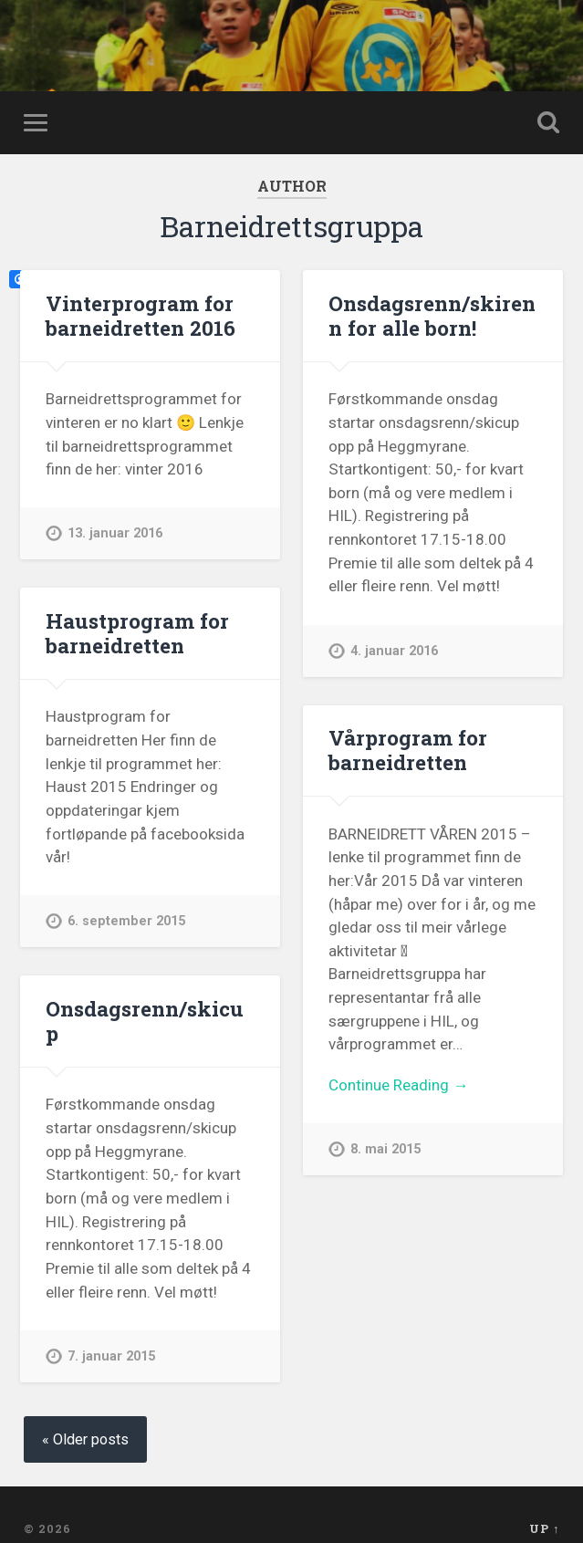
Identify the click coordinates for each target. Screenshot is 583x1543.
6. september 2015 (126, 921)
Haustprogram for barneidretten (137, 633)
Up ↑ (544, 1528)
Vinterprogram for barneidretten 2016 (140, 315)
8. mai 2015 (385, 1149)
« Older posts (85, 1439)
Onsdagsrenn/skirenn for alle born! (432, 315)
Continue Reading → (398, 1085)
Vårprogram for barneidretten (407, 750)
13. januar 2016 (115, 533)
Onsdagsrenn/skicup (145, 1021)
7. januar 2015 (111, 1356)
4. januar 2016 (394, 651)
